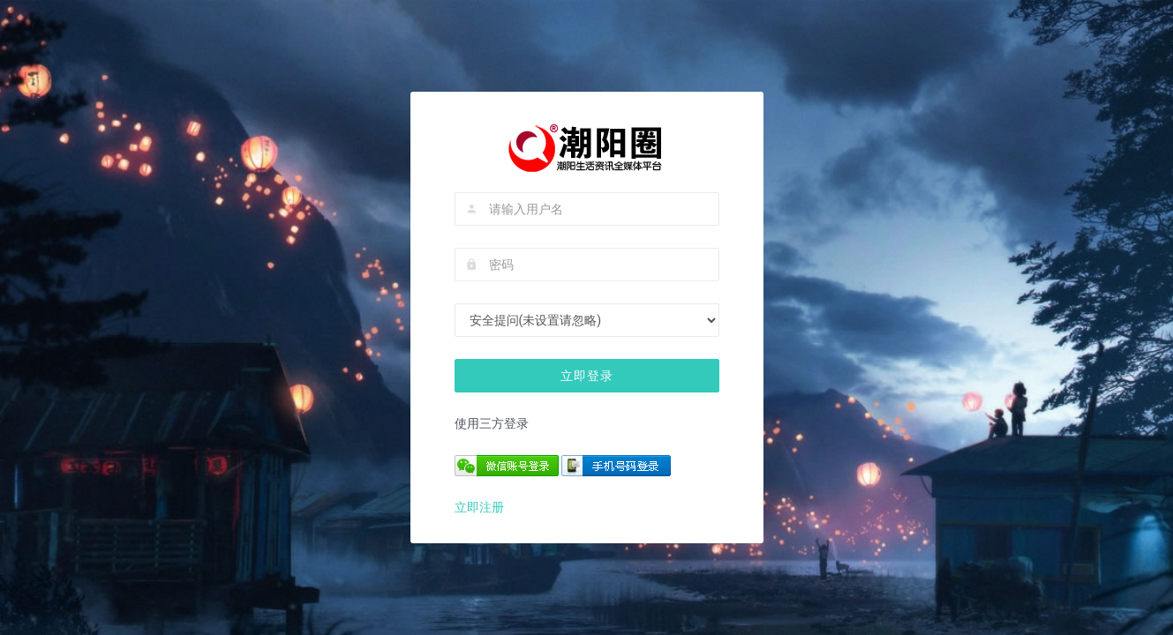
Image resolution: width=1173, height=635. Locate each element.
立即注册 (479, 507)
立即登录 (586, 376)
